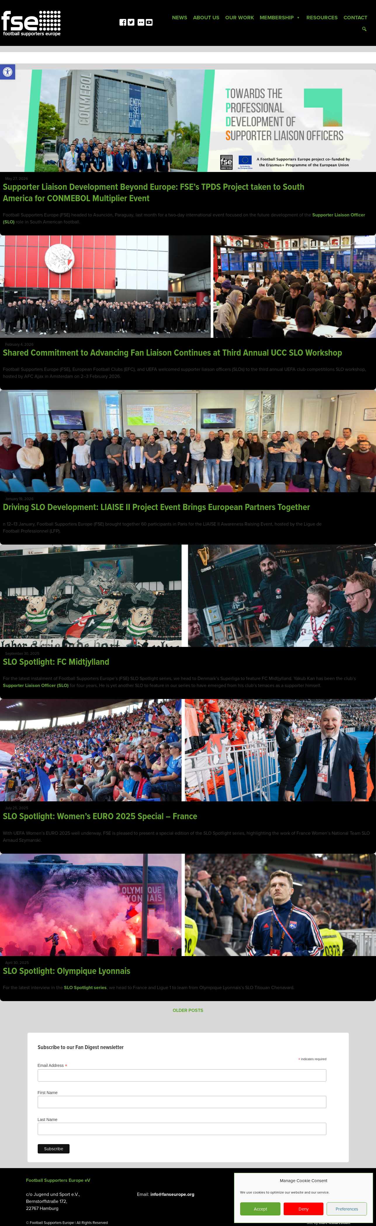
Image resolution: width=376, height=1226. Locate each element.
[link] (7, 72)
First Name (48, 1092)
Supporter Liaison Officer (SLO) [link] (36, 685)
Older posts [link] (188, 1010)
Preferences (347, 1209)
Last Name (48, 1119)
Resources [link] (322, 17)
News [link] (179, 17)
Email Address (52, 1065)
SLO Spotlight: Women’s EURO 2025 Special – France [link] (101, 817)
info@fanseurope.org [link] (172, 1194)
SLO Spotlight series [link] (85, 988)
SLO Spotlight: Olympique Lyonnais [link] (66, 971)
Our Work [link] (239, 17)
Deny (304, 1209)
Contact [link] (355, 17)
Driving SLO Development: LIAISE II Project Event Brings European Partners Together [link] (157, 508)
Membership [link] (280, 17)
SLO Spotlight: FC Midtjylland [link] (57, 662)
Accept (260, 1209)
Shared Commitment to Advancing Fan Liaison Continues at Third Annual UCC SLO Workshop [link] (172, 353)
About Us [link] (206, 17)
